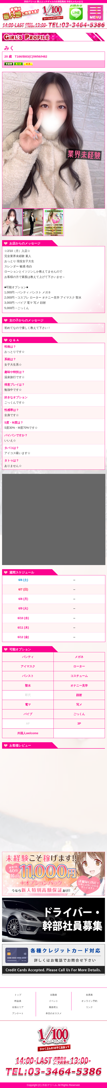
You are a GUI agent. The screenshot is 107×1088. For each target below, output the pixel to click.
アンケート (18, 1013)
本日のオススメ (54, 1013)
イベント (53, 1001)
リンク (89, 1007)
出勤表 (53, 995)
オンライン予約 (89, 1001)
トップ (17, 995)
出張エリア (18, 1007)
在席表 (89, 995)
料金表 (17, 1001)
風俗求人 (53, 1007)
